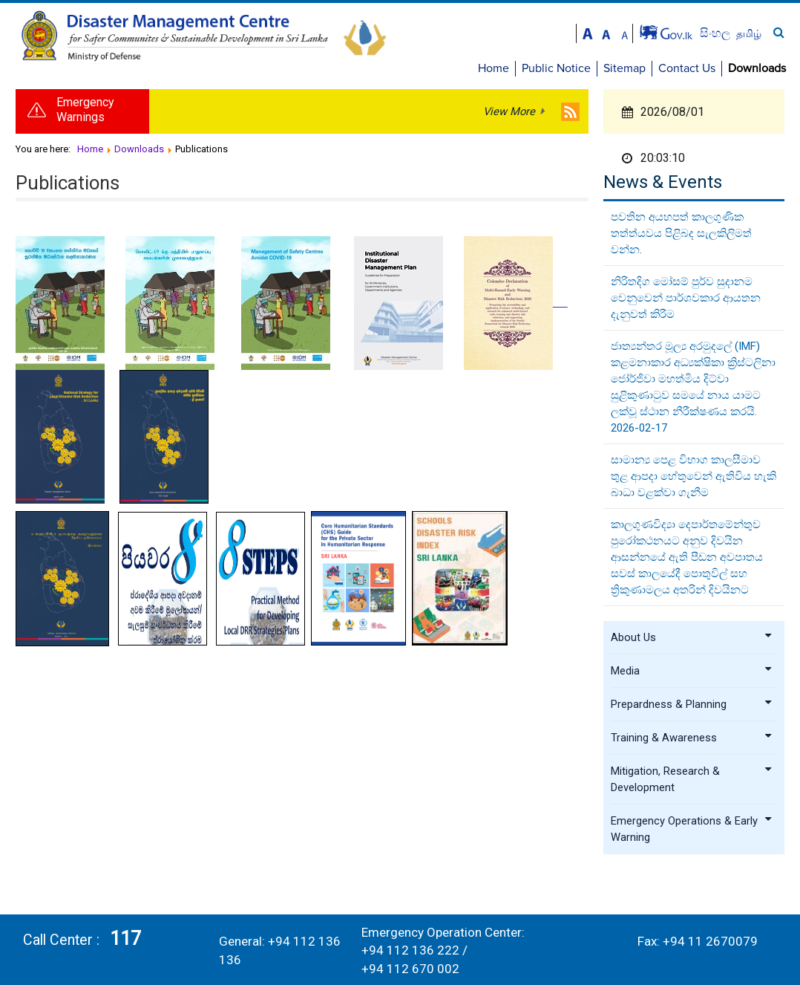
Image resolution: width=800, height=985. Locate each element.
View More (509, 111)
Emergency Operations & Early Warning (692, 829)
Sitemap (624, 68)
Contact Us (686, 68)
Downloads (757, 68)
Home (493, 68)
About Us (692, 637)
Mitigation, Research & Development (692, 779)
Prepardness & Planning (692, 704)
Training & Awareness (692, 737)
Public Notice (556, 68)
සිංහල (716, 33)
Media (692, 670)
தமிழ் (748, 33)
